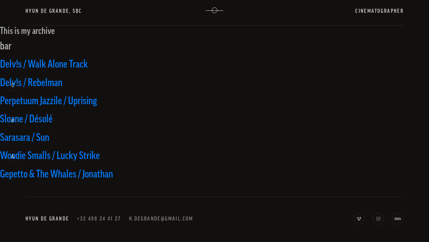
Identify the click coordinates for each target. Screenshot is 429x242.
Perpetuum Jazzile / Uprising (48, 100)
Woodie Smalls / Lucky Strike (50, 155)
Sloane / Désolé (26, 119)
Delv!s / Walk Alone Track (44, 64)
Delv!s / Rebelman (31, 82)
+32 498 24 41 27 (99, 218)
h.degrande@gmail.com (161, 218)
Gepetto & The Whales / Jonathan (56, 174)
